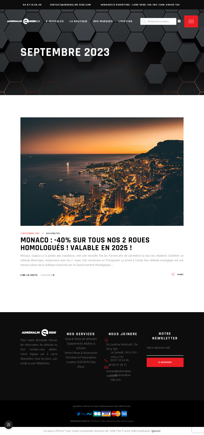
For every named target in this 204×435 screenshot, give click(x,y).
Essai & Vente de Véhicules (81, 338)
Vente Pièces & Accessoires (81, 352)
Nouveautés (53, 233)
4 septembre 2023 (29, 233)
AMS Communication (125, 421)
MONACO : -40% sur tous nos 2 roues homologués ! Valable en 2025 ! (85, 244)
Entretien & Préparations (81, 357)
